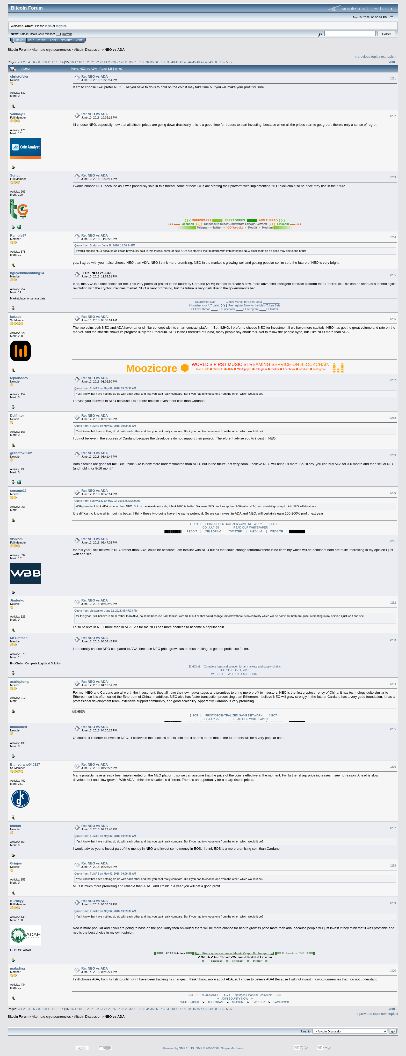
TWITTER (235, 531)
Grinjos (16, 863)
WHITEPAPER (189, 1002)
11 (49, 62)
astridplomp (19, 682)
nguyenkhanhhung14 (27, 273)
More (79, 40)
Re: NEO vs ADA (94, 76)
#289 (393, 455)
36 (156, 62)
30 (131, 62)
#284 (393, 237)
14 (61, 62)
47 (202, 62)
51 (219, 62)
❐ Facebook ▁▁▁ (231, 309)
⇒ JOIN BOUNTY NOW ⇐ (235, 998)
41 (177, 62)
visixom (16, 539)
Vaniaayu (17, 114)
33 (143, 62)
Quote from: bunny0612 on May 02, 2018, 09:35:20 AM (107, 501)
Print (392, 61)
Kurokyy (17, 901)
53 (227, 62)
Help (31, 40)
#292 (393, 602)
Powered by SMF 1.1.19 (178, 1048)
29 (126, 62)
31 (135, 62)
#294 (393, 683)
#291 (393, 541)
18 (80, 62)
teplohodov (19, 378)
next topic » (388, 56)
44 (190, 62)
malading (17, 968)
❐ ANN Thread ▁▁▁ (204, 309)
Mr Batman (18, 638)
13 (57, 62)
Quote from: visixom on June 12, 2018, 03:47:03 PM (105, 610)
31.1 (58, 33)
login (48, 25)
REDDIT (192, 531)
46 (198, 62)
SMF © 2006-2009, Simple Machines (219, 1048)
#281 (393, 78)
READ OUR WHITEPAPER (250, 527)
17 (76, 62)
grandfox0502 (21, 453)
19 (84, 62)
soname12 (18, 491)
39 (169, 62)
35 (152, 62)
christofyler (19, 76)
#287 (393, 380)
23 (101, 62)
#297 (393, 828)
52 (223, 62)
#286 (393, 318)
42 (181, 62)
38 (164, 62)
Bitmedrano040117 (25, 764)
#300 (393, 970)
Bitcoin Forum (18, 50)
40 (173, 62)
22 (97, 62)
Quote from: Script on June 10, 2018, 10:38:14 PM (104, 245)
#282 (393, 116)
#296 (393, 766)
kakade (15, 317)
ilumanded (18, 727)
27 (118, 62)
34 (147, 62)
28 (122, 62)
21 (93, 62)
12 (53, 62)
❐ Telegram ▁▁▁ (254, 309)
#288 (393, 417)
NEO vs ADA (115, 50)
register (61, 25)
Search (42, 40)
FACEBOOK (249, 674)
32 (139, 62)
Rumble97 (18, 235)
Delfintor (17, 415)
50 (215, 62)
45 (194, 62)
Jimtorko (17, 600)
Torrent (67, 33)
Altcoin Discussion (88, 50)
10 (45, 62)
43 (185, 62)
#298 (393, 865)
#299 (393, 903)
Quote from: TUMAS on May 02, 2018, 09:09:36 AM (105, 388)
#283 (393, 177)
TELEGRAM (213, 531)
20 (88, 62)
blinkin (15, 826)
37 (160, 62)
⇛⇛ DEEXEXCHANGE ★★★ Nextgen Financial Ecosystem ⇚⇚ (235, 994)
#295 (393, 729)
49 (211, 62)
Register (66, 40)
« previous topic (366, 56)
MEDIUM (256, 531)
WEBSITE (276, 531)
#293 (393, 640)
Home (19, 40)
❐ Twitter (272, 309)
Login (53, 40)
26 (114, 62)
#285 (393, 275)
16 (72, 62)
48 (206, 62)
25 (110, 62)
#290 (393, 492)
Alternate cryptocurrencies (51, 50)
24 (105, 62)
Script (15, 175)
